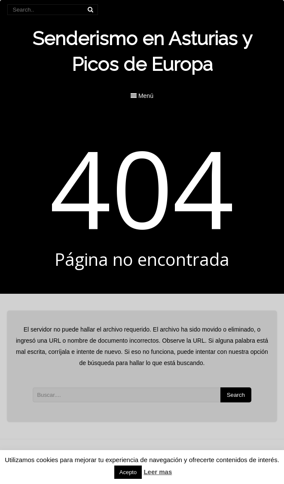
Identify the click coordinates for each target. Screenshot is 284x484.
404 (142, 187)
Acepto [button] (128, 472)
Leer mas (158, 471)
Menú (142, 95)
